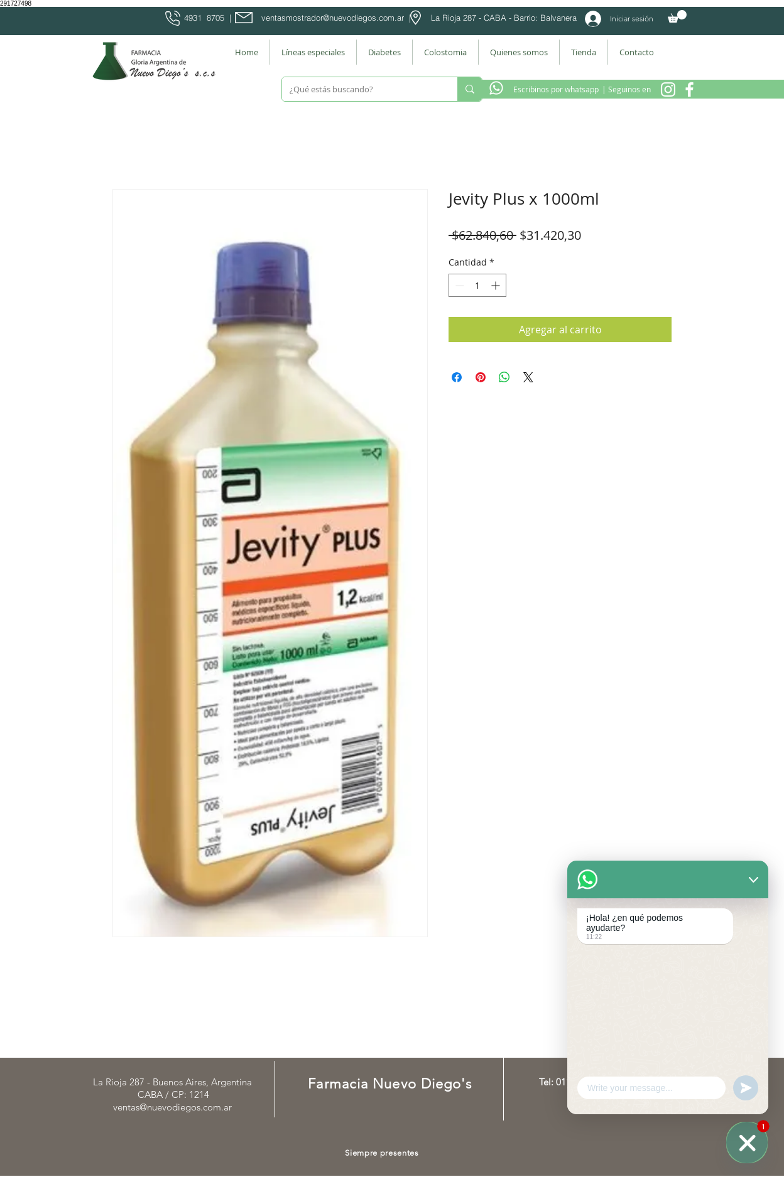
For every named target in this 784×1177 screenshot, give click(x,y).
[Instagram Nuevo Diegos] (668, 89)
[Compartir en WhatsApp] (504, 377)
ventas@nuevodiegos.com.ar (172, 1107)
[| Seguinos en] (626, 89)
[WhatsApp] (747, 1142)
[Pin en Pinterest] (480, 377)
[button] (677, 16)
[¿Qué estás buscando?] (360, 89)
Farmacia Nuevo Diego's (390, 1083)
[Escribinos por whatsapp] (556, 89)
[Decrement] (458, 285)
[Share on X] (528, 377)
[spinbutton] (477, 285)
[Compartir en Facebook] (456, 377)
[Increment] (496, 285)
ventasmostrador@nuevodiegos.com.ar (332, 18)
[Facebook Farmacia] (689, 89)
